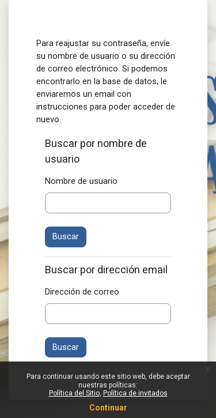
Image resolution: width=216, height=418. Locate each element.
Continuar (108, 407)
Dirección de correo (82, 292)
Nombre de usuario (81, 181)
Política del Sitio (74, 393)
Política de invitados (135, 393)
